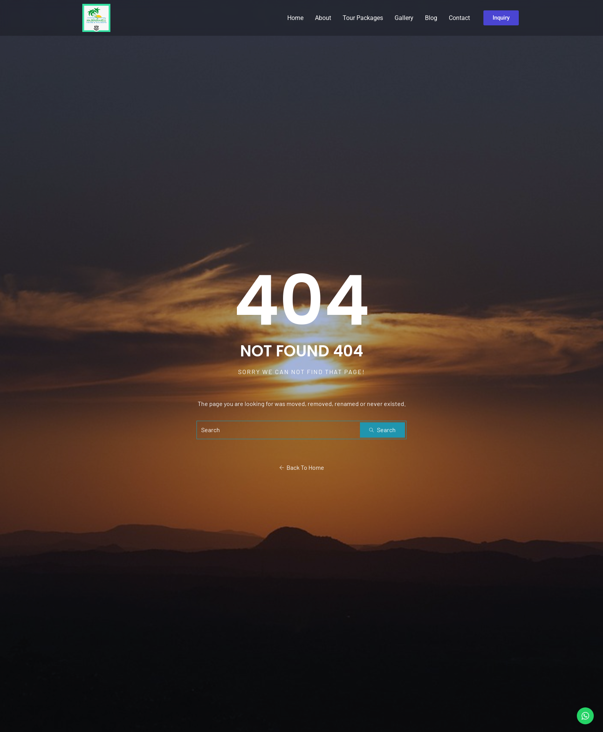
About (323, 18)
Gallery (404, 18)
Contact (459, 18)
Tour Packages (363, 18)
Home (295, 18)
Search (382, 430)
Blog (431, 18)
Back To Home (301, 467)
